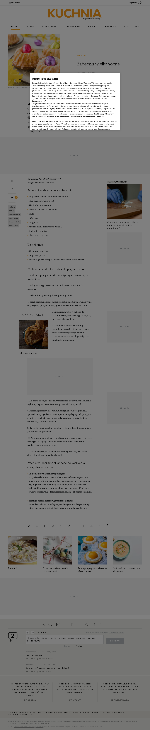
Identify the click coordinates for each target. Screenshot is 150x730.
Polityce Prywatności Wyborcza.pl (67, 116)
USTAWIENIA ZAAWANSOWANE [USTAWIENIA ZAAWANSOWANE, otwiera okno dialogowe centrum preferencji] (47, 125)
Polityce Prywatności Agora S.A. (93, 116)
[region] (75, 101)
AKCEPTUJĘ (109, 125)
